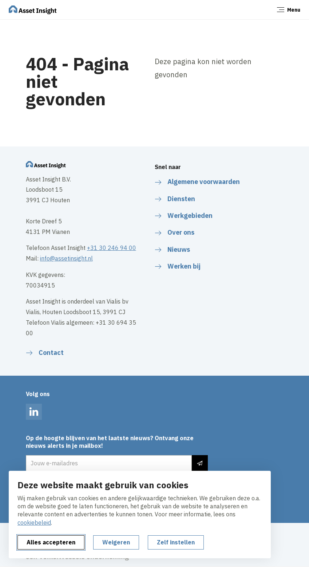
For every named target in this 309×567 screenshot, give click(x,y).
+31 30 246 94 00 (111, 247)
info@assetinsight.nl (66, 258)
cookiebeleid (34, 522)
